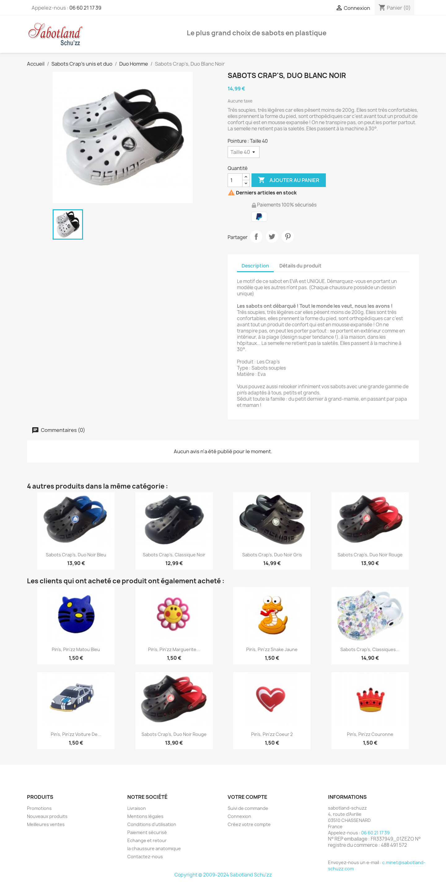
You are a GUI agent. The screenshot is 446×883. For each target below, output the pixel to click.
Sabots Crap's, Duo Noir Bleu (76, 555)
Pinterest (288, 236)
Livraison (136, 808)
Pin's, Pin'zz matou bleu (76, 649)
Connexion (239, 816)
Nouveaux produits (47, 816)
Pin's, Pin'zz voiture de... (76, 734)
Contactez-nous (145, 856)
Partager (256, 236)
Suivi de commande (248, 808)
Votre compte (247, 797)
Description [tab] (255, 266)
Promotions (39, 808)
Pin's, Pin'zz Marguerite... (174, 649)
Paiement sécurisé (147, 832)
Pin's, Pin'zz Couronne (370, 734)
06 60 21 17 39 (85, 7)
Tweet (272, 236)
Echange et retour (147, 840)
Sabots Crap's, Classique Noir (174, 555)
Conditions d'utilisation (151, 824)
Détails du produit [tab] (300, 266)
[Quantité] (235, 180)
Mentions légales (145, 816)
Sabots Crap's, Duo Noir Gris (272, 555)
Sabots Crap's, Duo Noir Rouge (370, 555)
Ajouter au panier (288, 180)
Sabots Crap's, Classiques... (370, 649)
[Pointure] (244, 152)
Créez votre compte (249, 824)
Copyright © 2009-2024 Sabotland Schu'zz (223, 875)
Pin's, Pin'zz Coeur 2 (272, 734)
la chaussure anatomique (154, 848)
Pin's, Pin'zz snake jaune (272, 649)
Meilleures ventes (46, 824)
